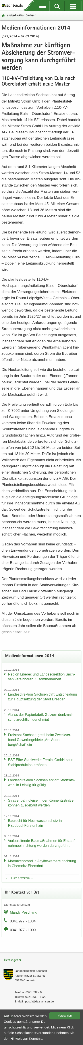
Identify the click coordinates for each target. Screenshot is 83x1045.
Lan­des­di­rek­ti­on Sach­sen (21, 15)
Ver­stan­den (65, 1015)
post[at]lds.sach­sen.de (39, 1001)
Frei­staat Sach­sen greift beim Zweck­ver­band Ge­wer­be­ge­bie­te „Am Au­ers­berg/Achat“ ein (39, 739)
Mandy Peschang (23, 912)
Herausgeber (12, 960)
